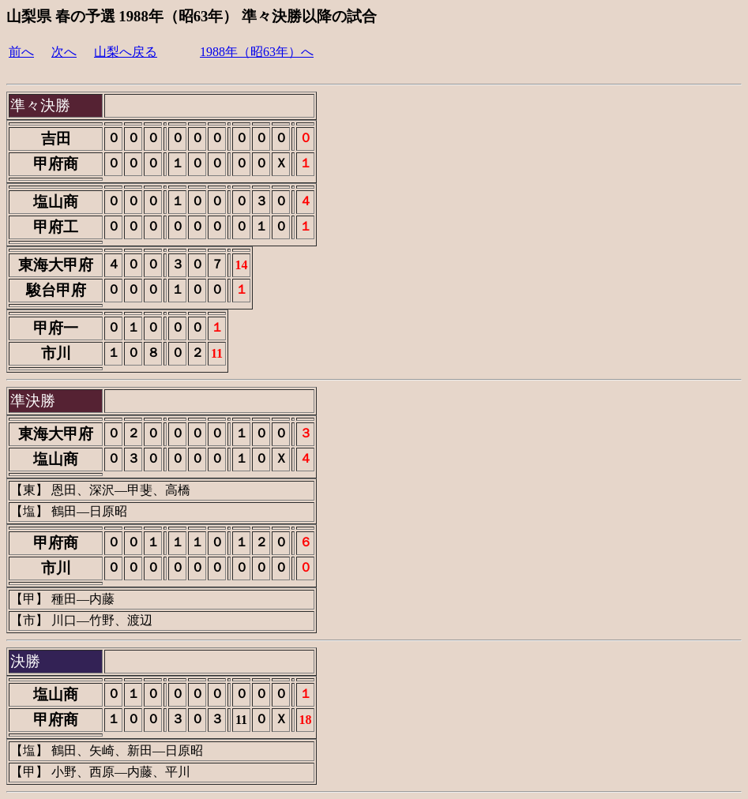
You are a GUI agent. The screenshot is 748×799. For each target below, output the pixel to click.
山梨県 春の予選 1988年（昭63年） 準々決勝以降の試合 (191, 16)
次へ (64, 51)
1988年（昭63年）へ (257, 51)
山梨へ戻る (125, 51)
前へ (21, 51)
